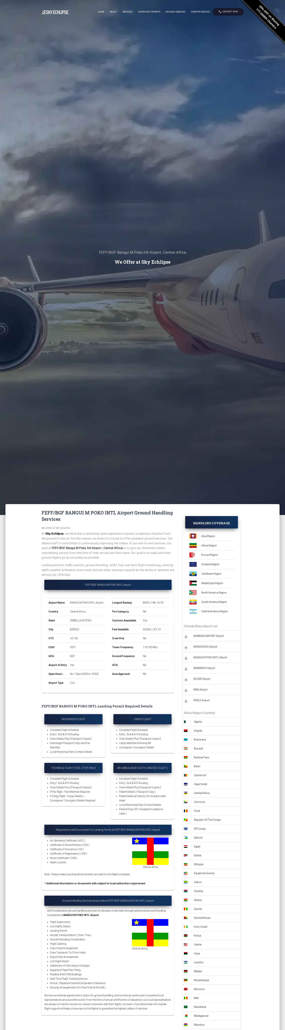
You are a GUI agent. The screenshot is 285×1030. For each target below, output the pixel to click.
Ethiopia (198, 864)
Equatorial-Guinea (204, 873)
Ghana (198, 900)
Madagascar (201, 1015)
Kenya (197, 935)
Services (128, 12)
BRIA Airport (200, 689)
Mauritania (200, 1006)
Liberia (197, 944)
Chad (197, 810)
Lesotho (198, 962)
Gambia (198, 891)
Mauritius (199, 1024)
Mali (196, 998)
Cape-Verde (200, 784)
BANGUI (74, 629)
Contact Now (228, 11)
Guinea (198, 908)
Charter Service (200, 12)
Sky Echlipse (54, 533)
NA (144, 611)
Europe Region (209, 554)
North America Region (214, 592)
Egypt (197, 846)
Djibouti (198, 837)
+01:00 (74, 638)
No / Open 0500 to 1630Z (84, 673)
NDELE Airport (202, 700)
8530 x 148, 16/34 (153, 602)
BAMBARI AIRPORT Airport (209, 635)
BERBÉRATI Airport (204, 668)
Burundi (198, 748)
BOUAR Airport (202, 678)
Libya (197, 953)
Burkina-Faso (201, 757)
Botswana (200, 739)
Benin (197, 766)
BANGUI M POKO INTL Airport (86, 602)
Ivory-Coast (200, 926)
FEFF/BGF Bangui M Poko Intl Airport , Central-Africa (87, 548)
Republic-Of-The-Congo (207, 819)
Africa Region (209, 545)
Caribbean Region (211, 573)
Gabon (198, 882)
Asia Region (208, 536)
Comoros (199, 802)
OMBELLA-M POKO (81, 620)
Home (101, 12)
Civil (72, 682)
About (113, 12)
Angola (198, 730)
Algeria (198, 721)
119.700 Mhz (150, 647)
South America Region (214, 601)
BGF (72, 656)
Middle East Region (212, 583)
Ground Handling (175, 12)
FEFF (73, 647)
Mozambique (201, 980)
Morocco (199, 989)
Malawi (198, 971)
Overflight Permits (149, 12)
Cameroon (200, 775)
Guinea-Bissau (202, 917)
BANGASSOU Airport (205, 646)
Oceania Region (210, 564)
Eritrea (197, 855)
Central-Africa (78, 611)
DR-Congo (200, 828)
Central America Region (214, 611)
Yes (72, 665)
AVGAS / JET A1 (152, 629)
